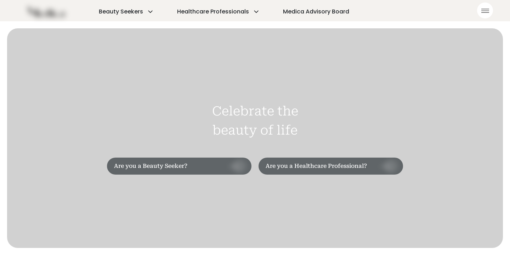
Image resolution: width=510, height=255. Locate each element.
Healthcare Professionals (218, 11)
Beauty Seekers (126, 11)
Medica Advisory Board (316, 11)
